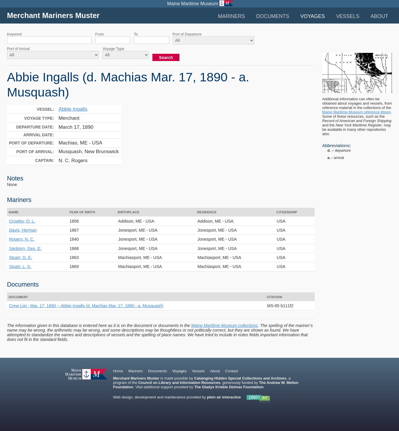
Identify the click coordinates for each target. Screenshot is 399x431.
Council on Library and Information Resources (179, 382)
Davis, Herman (23, 230)
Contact (231, 371)
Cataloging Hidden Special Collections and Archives (240, 378)
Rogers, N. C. (21, 239)
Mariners (231, 16)
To (136, 34)
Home (118, 371)
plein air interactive (224, 397)
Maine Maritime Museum (192, 3)
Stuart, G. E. (20, 257)
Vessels (347, 16)
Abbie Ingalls (72, 109)
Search (166, 57)
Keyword (14, 34)
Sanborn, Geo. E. (25, 248)
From (99, 34)
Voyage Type (113, 49)
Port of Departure (187, 34)
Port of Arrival (18, 49)
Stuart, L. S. (20, 266)
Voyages (312, 16)
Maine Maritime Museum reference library (356, 112)
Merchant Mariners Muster (53, 15)
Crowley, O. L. (22, 221)
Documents (272, 16)
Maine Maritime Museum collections (224, 325)
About (379, 16)
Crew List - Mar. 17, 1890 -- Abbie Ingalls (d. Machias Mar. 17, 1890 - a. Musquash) (86, 305)
